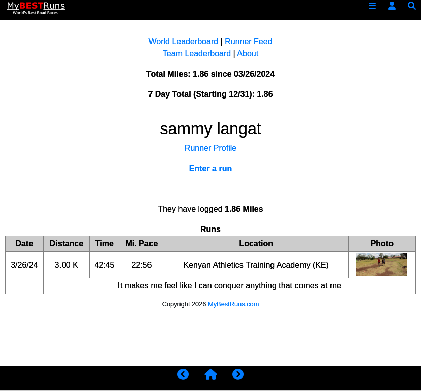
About (247, 53)
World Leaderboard (183, 41)
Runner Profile (210, 148)
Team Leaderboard (197, 53)
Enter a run (210, 168)
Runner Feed (248, 41)
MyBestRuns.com (233, 304)
